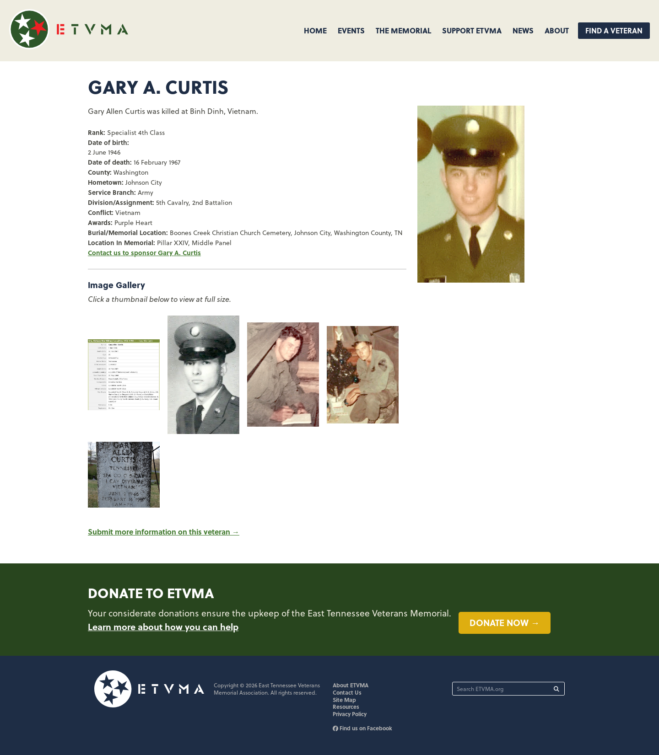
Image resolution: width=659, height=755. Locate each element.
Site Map (344, 700)
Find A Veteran (614, 30)
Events (351, 30)
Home (315, 30)
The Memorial (403, 30)
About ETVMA (350, 685)
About (557, 30)
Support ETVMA (472, 30)
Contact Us (347, 692)
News (523, 30)
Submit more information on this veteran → (163, 531)
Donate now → (505, 622)
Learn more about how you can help (163, 626)
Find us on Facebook (362, 728)
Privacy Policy (350, 714)
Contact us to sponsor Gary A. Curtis (144, 252)
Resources (346, 706)
